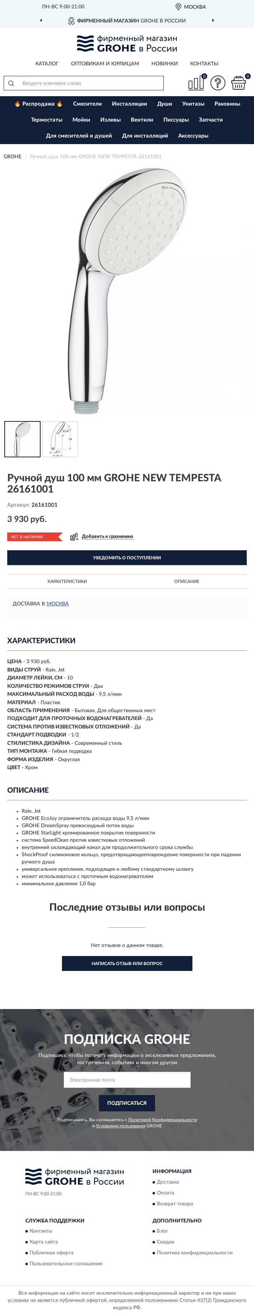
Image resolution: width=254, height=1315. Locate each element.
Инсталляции (129, 104)
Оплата (165, 1193)
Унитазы (193, 104)
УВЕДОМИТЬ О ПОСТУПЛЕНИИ (127, 558)
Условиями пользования (120, 1126)
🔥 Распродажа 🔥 (38, 104)
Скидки (165, 1242)
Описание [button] (186, 581)
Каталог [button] (47, 63)
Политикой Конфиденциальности (162, 1120)
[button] (218, 82)
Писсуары (176, 120)
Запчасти (211, 120)
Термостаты (46, 120)
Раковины (227, 104)
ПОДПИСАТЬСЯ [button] (127, 1103)
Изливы (110, 120)
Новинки (164, 63)
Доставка (168, 1182)
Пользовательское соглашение (66, 1264)
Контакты (204, 63)
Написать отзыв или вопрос (127, 963)
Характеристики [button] (67, 581)
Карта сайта (44, 1242)
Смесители (87, 104)
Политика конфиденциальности (195, 1253)
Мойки (81, 120)
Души (164, 104)
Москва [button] (58, 604)
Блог (162, 1231)
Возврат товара (175, 1203)
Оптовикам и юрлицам (105, 63)
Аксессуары (193, 136)
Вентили (142, 120)
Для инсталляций (145, 136)
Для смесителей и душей (79, 136)
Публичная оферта (52, 1253)
